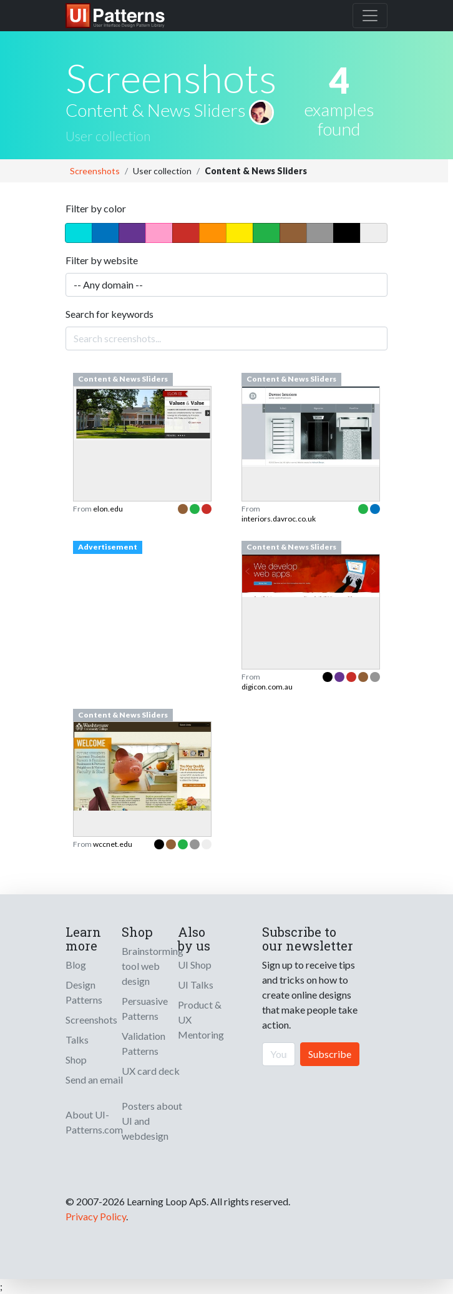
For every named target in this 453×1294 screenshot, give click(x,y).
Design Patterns (84, 992)
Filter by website (102, 260)
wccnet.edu (112, 844)
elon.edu (108, 508)
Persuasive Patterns (145, 1008)
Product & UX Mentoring (201, 1019)
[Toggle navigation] (370, 15)
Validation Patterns (143, 1043)
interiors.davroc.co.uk (278, 518)
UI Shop (195, 964)
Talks (77, 1039)
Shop (76, 1059)
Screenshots (95, 170)
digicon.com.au (267, 686)
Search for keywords (109, 314)
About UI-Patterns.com (94, 1122)
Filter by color (96, 208)
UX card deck (151, 1071)
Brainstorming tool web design (152, 966)
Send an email (94, 1079)
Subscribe (329, 1054)
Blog (76, 964)
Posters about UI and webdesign (152, 1121)
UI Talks (195, 984)
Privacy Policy (96, 1216)
